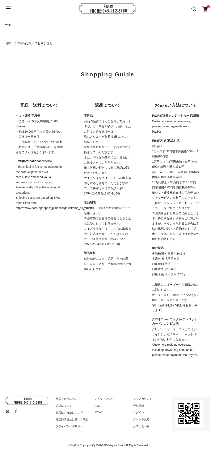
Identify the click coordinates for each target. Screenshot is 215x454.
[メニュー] (8, 8)
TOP (8, 25)
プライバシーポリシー (69, 426)
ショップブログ (104, 398)
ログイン (138, 412)
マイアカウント (142, 398)
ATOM (98, 412)
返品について (64, 405)
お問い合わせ (141, 426)
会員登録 (138, 405)
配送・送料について (68, 398)
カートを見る (141, 419)
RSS (97, 405)
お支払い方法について (69, 412)
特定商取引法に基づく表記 (72, 419)
